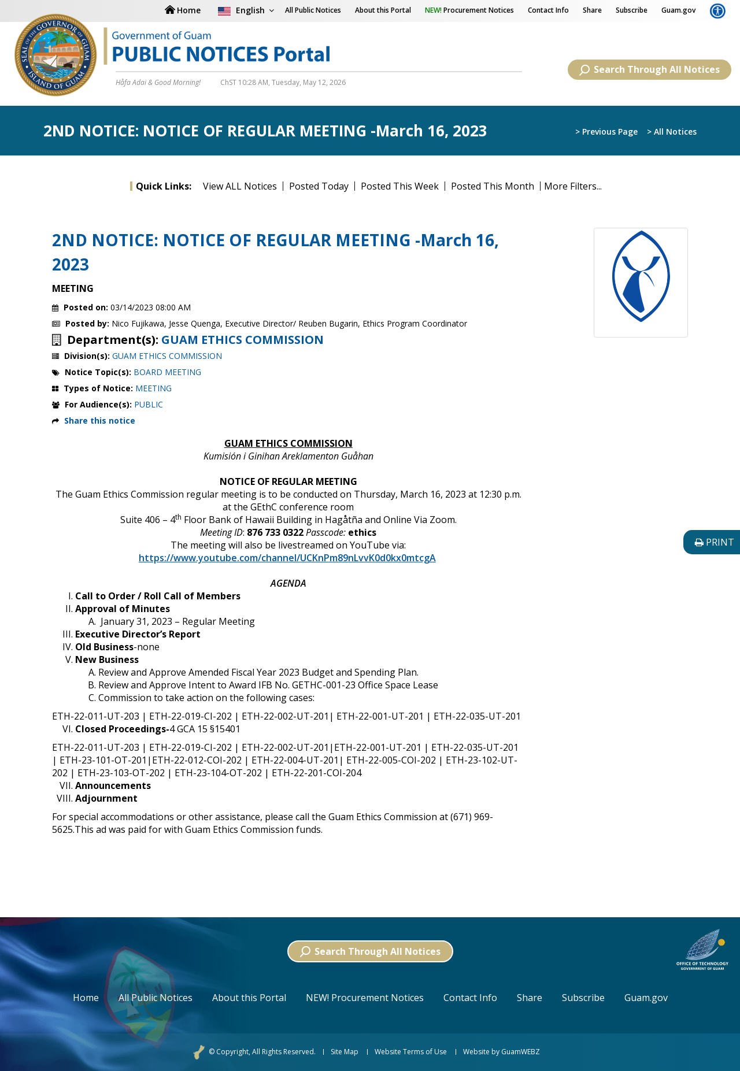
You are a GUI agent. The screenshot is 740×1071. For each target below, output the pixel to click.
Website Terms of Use (411, 1052)
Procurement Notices (469, 10)
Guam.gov (678, 10)
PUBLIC (148, 404)
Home (86, 997)
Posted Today (319, 186)
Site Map (344, 1052)
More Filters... (573, 186)
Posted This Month (492, 186)
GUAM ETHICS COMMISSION (242, 340)
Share (592, 10)
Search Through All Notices (649, 69)
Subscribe (632, 10)
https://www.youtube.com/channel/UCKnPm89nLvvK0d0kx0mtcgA (287, 557)
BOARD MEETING (167, 371)
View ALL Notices (240, 186)
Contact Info (548, 10)
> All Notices (672, 131)
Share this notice (99, 420)
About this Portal (383, 10)
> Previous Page (606, 131)
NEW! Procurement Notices (365, 997)
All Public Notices (156, 997)
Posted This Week (400, 186)
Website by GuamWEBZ (501, 1052)
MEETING (153, 388)
